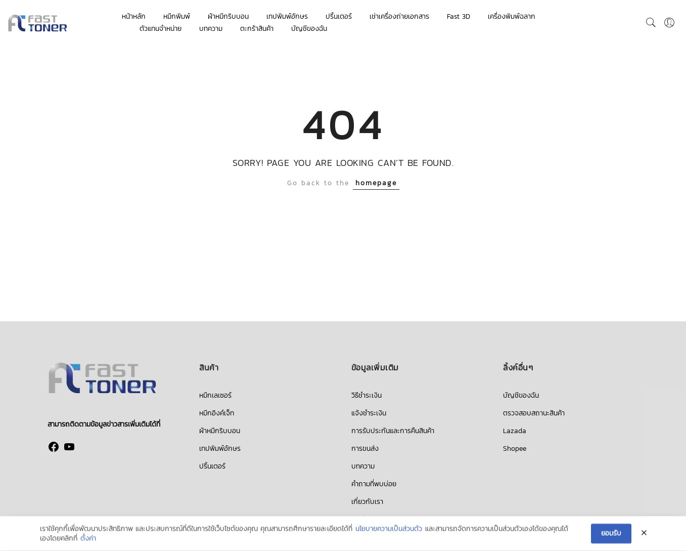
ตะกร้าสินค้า (256, 28)
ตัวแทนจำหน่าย (160, 28)
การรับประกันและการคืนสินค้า (392, 431)
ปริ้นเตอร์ (339, 16)
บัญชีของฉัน (309, 28)
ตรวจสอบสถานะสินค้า (534, 413)
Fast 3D (458, 16)
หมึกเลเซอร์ (215, 395)
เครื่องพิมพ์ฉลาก (511, 16)
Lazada (514, 431)
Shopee (514, 448)
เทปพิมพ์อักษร (287, 16)
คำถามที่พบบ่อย (373, 484)
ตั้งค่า (88, 539)
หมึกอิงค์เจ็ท (216, 413)
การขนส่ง (365, 448)
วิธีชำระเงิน (366, 395)
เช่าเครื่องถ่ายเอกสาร (399, 16)
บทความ (210, 28)
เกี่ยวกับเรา (367, 501)
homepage (376, 183)
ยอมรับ (611, 533)
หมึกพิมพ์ (176, 16)
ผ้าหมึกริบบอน (228, 16)
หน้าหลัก (134, 16)
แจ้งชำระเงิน (368, 413)
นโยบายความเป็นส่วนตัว (388, 529)
